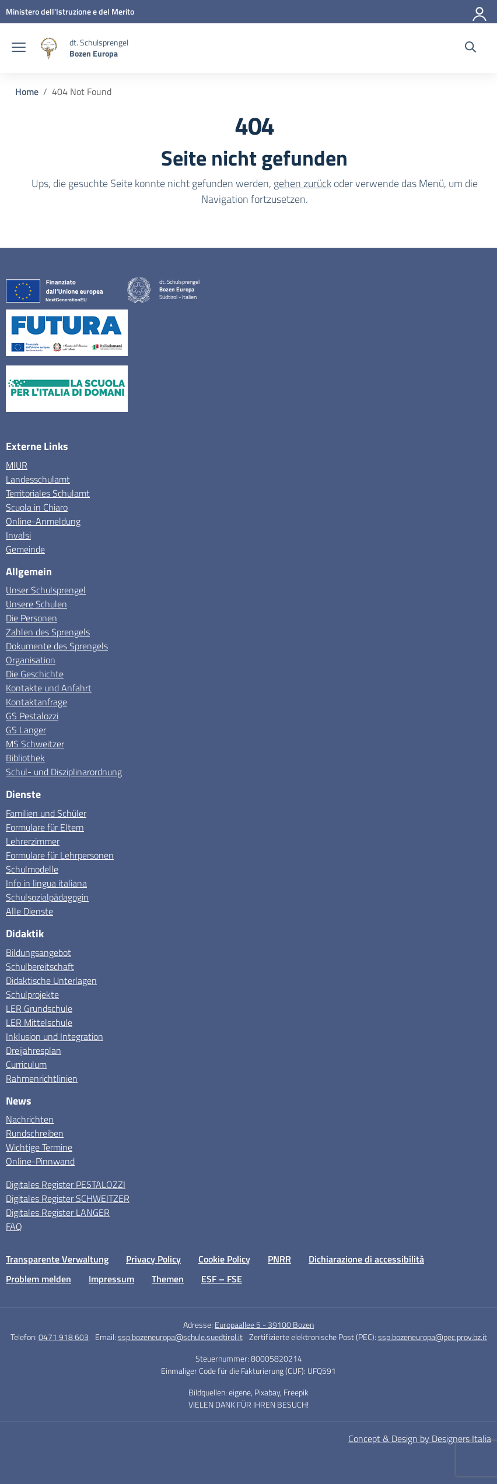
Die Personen (31, 618)
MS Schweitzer (35, 744)
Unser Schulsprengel (46, 590)
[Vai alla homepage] (49, 48)
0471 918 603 (63, 1337)
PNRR (279, 1259)
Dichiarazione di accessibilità (366, 1259)
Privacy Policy (153, 1259)
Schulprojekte (32, 994)
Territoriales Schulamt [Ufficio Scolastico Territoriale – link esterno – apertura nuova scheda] (48, 493)
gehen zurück (302, 183)
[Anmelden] (480, 12)
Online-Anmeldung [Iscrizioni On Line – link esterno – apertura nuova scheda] (43, 521)
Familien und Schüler (46, 813)
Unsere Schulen (36, 604)
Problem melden (38, 1279)
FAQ (14, 1226)
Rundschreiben (35, 1133)
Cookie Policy (224, 1259)
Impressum (111, 1279)
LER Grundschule (39, 1008)
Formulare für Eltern (45, 827)
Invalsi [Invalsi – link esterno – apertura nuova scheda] (18, 535)
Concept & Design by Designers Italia (419, 1439)
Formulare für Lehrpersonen (60, 855)
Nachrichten (30, 1119)
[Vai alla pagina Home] (26, 92)
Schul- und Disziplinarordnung (64, 772)
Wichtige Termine (39, 1147)
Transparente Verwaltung (57, 1259)
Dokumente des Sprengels (57, 646)
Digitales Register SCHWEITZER (68, 1198)
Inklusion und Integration (54, 1036)
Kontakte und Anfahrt (49, 688)
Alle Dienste (29, 911)
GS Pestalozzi (32, 716)
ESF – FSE (221, 1279)
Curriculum (26, 1064)
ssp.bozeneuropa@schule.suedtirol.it (180, 1337)
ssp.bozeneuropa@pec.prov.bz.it (432, 1337)
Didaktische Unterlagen (51, 980)
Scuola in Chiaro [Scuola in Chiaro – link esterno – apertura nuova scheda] (37, 507)
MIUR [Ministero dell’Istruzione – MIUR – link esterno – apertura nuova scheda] (16, 465)
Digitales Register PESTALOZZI (65, 1184)
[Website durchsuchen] (470, 48)
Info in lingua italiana (46, 883)
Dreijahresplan (33, 1050)
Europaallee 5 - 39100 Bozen (264, 1324)
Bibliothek (25, 758)
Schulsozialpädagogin (47, 897)
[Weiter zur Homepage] (98, 47)
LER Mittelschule (39, 1022)
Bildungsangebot (38, 952)
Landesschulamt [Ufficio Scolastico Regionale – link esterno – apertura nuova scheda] (38, 479)
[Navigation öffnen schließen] (19, 48)
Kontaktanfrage (36, 702)
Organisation (30, 660)
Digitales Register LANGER (58, 1212)
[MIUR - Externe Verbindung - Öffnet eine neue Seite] (70, 11)
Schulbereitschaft (40, 966)
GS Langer (26, 730)
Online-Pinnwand (40, 1161)
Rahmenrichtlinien (42, 1078)
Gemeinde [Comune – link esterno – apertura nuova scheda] (25, 549)
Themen (168, 1279)
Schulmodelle (32, 869)
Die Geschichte (35, 674)
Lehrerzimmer (33, 841)
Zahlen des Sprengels (48, 632)
